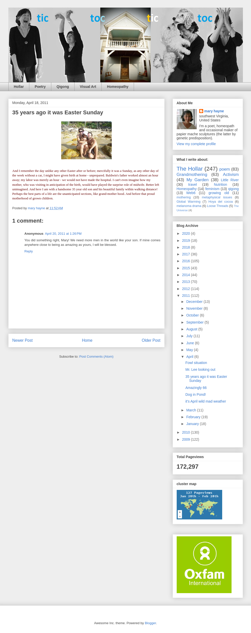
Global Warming (189, 201)
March (191, 410)
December (194, 302)
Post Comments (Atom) (96, 356)
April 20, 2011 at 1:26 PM (63, 233)
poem (224, 169)
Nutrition (220, 184)
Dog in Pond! (195, 394)
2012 (186, 289)
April (190, 357)
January (193, 424)
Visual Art (88, 87)
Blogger (150, 623)
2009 (186, 439)
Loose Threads (217, 206)
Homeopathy (117, 87)
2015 (186, 268)
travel (192, 184)
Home (87, 340)
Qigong (63, 87)
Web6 (190, 193)
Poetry (40, 87)
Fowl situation (196, 363)
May (190, 350)
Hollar (19, 87)
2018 (186, 247)
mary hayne (214, 111)
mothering (184, 197)
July (190, 336)
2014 (186, 275)
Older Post (151, 340)
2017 (186, 254)
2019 (186, 241)
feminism (212, 189)
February (193, 417)
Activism (231, 174)
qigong (233, 189)
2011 (186, 296)
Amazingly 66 (196, 388)
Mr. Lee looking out (200, 369)
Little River (230, 180)
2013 (186, 282)
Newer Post (22, 340)
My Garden (198, 179)
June (190, 343)
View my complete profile (196, 144)
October (193, 315)
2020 (186, 233)
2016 (186, 261)
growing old (219, 193)
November (194, 308)
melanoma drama (189, 206)
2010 (186, 432)
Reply (29, 251)
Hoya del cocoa (221, 201)
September (195, 322)
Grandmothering (192, 174)
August (192, 329)
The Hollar (190, 169)
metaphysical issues (217, 197)
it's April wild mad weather (205, 401)
